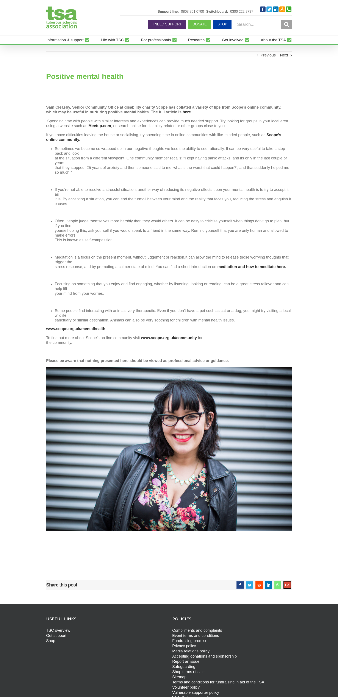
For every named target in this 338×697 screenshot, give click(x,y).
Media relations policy (191, 651)
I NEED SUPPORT (167, 24)
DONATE (199, 24)
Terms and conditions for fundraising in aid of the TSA (218, 682)
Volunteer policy (186, 687)
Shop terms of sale (188, 672)
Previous (268, 55)
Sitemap (179, 677)
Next (284, 55)
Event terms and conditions (195, 635)
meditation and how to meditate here (251, 267)
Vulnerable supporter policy (195, 692)
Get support (56, 635)
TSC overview (58, 630)
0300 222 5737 (241, 11)
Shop (50, 641)
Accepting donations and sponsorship (204, 656)
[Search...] (263, 24)
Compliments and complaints (197, 630)
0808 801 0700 (192, 11)
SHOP (222, 24)
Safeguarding (183, 666)
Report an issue (185, 661)
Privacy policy (184, 646)
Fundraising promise (189, 641)
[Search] (286, 24)
